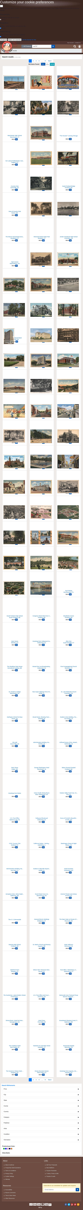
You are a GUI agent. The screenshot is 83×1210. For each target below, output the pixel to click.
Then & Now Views (10, 1195)
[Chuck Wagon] (68, 481)
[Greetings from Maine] (14, 785)
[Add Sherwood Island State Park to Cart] (43, 240)
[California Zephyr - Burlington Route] (41, 835)
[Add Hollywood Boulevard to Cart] (43, 822)
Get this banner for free (29, 39)
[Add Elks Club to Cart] (70, 645)
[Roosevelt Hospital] (68, 1038)
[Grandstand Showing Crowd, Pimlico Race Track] (68, 1012)
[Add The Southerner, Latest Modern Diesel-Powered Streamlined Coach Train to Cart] (16, 999)
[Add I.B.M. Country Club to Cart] (16, 847)
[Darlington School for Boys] (14, 709)
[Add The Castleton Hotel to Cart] (16, 1049)
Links (46, 1161)
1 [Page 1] (30, 61)
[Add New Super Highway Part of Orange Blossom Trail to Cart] (43, 695)
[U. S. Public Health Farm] (68, 507)
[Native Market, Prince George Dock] (68, 153)
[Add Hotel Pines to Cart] (43, 1024)
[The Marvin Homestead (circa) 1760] (14, 229)
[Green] (4, 1148)
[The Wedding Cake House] (14, 658)
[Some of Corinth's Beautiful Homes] (68, 810)
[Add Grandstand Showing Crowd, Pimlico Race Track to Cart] (70, 1024)
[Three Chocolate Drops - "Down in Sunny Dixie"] (41, 102)
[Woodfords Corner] (68, 608)
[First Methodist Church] (41, 304)
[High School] (41, 127)
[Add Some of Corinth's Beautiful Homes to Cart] (70, 822)
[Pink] (7, 1148)
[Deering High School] (41, 279)
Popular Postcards (51, 1170)
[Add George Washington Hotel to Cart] (43, 771)
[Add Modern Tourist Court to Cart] (16, 443)
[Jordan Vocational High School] (68, 229)
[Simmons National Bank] (14, 330)
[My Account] (79, 46)
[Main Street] (14, 633)
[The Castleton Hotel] (14, 1038)
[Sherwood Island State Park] (68, 203)
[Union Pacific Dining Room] (41, 785)
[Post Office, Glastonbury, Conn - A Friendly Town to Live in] (68, 962)
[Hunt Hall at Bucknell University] (68, 304)
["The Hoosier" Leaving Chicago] (68, 127)
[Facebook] (65, 1204)
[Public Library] (41, 330)
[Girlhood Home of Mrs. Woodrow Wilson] (68, 734)
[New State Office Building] (41, 355)
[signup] (77, 1189)
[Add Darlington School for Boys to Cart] (16, 721)
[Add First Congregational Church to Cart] (70, 670)
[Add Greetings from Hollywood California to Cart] (43, 645)
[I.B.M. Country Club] (14, 835)
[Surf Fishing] (68, 583)
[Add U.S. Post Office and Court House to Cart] (43, 999)
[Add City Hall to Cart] (16, 746)
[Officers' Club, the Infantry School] (68, 532)
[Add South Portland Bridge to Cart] (70, 190)
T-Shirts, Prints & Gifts (52, 1173)
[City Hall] (41, 481)
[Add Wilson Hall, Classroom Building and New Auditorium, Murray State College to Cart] (43, 974)
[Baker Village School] (14, 380)
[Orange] (11, 1148)
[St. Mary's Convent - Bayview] (68, 330)
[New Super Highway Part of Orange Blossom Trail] (41, 684)
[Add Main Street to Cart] (16, 645)
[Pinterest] (75, 1204)
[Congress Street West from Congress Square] (41, 608)
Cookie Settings (9, 1176)
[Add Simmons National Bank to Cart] (17, 342)
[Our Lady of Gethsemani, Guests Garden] (14, 153)
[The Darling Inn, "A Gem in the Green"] (68, 431)
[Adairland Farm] (14, 962)
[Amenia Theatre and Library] (68, 886)
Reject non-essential (14, 39)
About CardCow (9, 1165)
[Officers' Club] (41, 557)
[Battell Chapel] (41, 203)
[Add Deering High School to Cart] (16, 948)
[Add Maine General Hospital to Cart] (70, 771)
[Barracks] (41, 153)
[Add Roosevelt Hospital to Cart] (70, 1049)
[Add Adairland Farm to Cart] (16, 974)
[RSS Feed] (78, 1204)
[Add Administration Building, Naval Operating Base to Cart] (16, 872)
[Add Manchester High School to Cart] (16, 139)
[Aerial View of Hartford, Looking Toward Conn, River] (14, 507)
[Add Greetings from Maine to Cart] (16, 796)
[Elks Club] (68, 633)
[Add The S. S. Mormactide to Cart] (16, 923)
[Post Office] (68, 254)
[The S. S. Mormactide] (14, 911)
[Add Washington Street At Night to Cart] (70, 847)
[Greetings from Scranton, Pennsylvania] (68, 77)
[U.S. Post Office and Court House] (41, 987)
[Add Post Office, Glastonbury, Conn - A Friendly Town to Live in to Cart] (70, 974)
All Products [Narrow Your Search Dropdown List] (26, 46)
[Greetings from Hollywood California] (41, 633)
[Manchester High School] (14, 127)
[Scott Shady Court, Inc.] (41, 886)
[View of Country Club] (14, 203)
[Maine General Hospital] (68, 760)
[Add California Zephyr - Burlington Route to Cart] (43, 847)
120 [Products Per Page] (47, 64)
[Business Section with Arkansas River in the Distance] (68, 557)
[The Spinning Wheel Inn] (41, 380)
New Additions (50, 1167)
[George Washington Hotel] (41, 760)
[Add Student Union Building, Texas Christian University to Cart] (70, 721)
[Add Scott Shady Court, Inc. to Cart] (43, 898)
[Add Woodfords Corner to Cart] (70, 620)
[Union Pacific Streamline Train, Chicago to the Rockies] (14, 77)
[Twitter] (68, 1204)
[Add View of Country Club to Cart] (16, 215)
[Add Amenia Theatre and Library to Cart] (70, 898)
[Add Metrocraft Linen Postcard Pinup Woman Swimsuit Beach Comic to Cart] (70, 999)
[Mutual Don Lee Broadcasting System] (41, 658)
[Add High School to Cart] (16, 266)
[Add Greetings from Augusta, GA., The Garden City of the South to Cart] (70, 1075)
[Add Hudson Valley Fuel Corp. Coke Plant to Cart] (70, 797)
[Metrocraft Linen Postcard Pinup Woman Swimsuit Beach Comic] (68, 987)
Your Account (70, 42)
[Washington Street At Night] (68, 835)
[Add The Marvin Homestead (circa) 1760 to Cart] (16, 240)
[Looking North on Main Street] (41, 406)
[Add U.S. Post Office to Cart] (16, 822)
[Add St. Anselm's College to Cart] (16, 695)
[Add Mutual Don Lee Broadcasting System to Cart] (43, 670)
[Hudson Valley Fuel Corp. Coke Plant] (68, 785)
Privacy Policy (9, 1173)
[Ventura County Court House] (41, 507)
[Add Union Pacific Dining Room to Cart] (43, 797)
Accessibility (8, 1189)
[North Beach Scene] (41, 431)
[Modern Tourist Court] (14, 431)
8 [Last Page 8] (45, 61)
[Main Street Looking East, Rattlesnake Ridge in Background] (68, 380)
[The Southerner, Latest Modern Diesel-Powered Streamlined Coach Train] (14, 987)
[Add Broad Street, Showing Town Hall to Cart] (43, 721)
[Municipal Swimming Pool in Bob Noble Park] (41, 456)
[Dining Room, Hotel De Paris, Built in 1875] (14, 1012)
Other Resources (10, 1198)
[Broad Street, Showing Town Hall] (41, 709)
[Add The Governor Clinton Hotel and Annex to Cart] (16, 1075)
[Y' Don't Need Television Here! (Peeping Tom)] (41, 77)
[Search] (53, 46)
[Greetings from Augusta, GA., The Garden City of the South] (68, 1063)
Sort (52, 64)
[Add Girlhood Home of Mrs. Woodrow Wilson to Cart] (70, 746)
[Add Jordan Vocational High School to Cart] (70, 240)
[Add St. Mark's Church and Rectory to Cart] (43, 948)
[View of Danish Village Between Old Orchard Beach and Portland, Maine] (14, 481)
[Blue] (6, 1148)
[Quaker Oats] (41, 583)
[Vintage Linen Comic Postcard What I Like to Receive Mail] (14, 406)
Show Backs (6, 1153)
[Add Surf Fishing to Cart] (70, 594)
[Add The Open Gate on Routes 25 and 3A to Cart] (70, 923)
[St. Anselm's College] (14, 684)
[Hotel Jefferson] (68, 937)
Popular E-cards (50, 1176)
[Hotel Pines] (41, 1012)
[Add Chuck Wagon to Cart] (70, 493)
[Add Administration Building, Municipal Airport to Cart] (43, 746)
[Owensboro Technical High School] (14, 304)
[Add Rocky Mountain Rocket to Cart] (43, 1075)
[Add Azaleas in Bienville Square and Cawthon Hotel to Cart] (43, 872)
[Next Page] (50, 61)
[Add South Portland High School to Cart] (16, 620)
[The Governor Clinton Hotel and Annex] (14, 1063)
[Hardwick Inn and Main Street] (41, 1038)
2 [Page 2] (33, 61)
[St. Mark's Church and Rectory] (41, 937)
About (5, 1161)
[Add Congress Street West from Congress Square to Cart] (43, 620)
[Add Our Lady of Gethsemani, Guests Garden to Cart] (16, 165)
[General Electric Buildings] (41, 911)
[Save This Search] (43, 64)
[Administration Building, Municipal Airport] (41, 734)
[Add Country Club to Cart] (16, 190)
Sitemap (7, 1179)
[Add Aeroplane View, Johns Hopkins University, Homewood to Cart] (16, 898)
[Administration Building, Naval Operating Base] (14, 861)
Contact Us (78, 42)
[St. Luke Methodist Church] (68, 684)
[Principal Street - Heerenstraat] (68, 456)
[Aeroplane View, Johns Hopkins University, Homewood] (14, 886)
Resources (7, 1186)
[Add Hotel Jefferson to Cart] (70, 948)
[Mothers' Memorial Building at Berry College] (14, 532)
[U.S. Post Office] (14, 810)
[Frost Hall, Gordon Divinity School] (41, 178)
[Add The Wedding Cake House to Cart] (16, 670)
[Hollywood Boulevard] (41, 810)
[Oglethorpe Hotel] (14, 456)
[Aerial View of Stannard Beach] (68, 279)
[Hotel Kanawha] (68, 861)
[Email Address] (60, 1189)
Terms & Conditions (10, 1170)
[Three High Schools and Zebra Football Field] (14, 583)
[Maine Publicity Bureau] (14, 279)
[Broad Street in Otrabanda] (68, 406)
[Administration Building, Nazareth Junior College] (41, 254)
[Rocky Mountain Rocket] (41, 1063)
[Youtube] (72, 1204)
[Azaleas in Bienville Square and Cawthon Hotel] (41, 861)
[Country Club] (14, 178)
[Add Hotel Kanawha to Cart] (70, 872)
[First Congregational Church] (68, 658)
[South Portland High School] (14, 608)
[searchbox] (41, 46)
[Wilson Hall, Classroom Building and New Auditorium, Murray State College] (41, 962)
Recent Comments (10, 1192)
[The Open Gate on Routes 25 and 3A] (68, 911)
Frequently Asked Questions (13, 1167)
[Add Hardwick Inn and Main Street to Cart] (43, 1049)
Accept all (4, 39)
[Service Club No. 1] (14, 557)
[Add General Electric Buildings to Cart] (43, 923)
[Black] (9, 1148)
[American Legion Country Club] (14, 355)
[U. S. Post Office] (68, 355)
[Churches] (41, 532)
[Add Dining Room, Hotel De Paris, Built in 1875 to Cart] (16, 1024)
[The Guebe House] (68, 102)
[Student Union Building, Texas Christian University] (68, 709)
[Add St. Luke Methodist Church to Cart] (70, 695)
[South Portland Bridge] (68, 178)
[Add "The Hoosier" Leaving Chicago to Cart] (70, 139)
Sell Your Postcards (51, 1165)
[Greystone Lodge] (14, 102)
